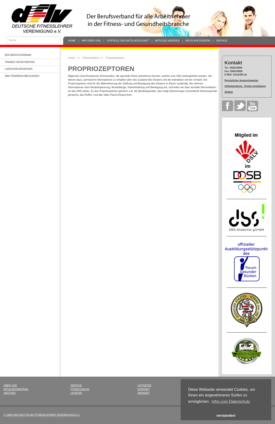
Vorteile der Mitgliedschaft (128, 40)
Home (72, 40)
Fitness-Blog (80, 389)
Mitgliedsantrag (16, 389)
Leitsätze (144, 385)
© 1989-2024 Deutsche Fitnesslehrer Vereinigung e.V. (42, 414)
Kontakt (144, 389)
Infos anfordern (197, 40)
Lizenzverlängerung (19, 69)
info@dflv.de (240, 74)
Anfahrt (229, 92)
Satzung (10, 392)
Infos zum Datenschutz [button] (231, 401)
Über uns (10, 385)
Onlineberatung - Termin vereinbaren (245, 86)
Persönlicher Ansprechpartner (241, 80)
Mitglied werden (167, 40)
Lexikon (76, 392)
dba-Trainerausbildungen (22, 76)
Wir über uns (91, 40)
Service (222, 40)
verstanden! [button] (226, 415)
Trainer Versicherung (20, 62)
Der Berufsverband (18, 55)
